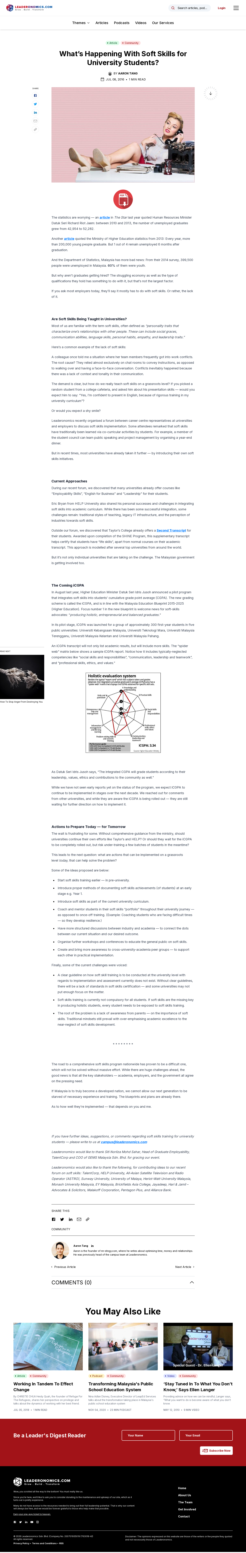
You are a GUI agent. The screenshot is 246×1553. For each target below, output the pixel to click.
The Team (185, 1503)
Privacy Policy (21, 1544)
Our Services (163, 24)
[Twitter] (20, 1523)
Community (130, 43)
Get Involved (187, 1510)
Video (170, 1376)
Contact (184, 1517)
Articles (101, 24)
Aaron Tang (128, 74)
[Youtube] (31, 1523)
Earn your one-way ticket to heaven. (32, 1515)
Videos (140, 24)
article (105, 218)
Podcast (96, 1376)
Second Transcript (171, 531)
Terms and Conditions (44, 1544)
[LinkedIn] (26, 1523)
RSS (61, 1544)
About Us (184, 1496)
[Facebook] (14, 1523)
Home (182, 1489)
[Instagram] (37, 1523)
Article (112, 43)
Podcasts (121, 24)
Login (221, 8)
